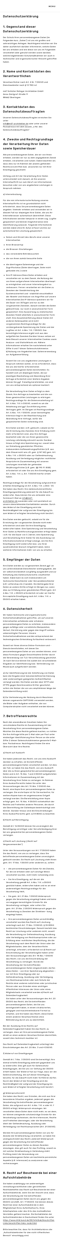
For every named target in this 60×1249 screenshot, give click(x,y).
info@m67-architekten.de (15, 124)
